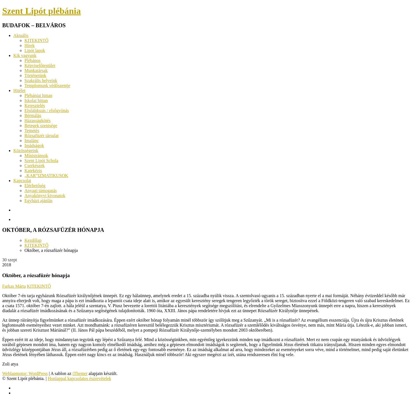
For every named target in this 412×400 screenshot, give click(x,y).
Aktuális (20, 35)
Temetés (31, 130)
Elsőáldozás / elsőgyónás (46, 110)
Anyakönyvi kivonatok (44, 195)
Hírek (29, 45)
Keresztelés (34, 105)
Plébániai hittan (38, 95)
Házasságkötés (37, 120)
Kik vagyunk (24, 55)
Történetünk (35, 75)
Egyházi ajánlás (38, 200)
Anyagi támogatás (40, 190)
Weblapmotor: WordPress (25, 373)
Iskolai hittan (36, 100)
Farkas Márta (14, 286)
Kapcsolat (22, 180)
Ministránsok (36, 155)
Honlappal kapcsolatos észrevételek (79, 378)
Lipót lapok (34, 50)
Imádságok (34, 145)
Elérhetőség (35, 185)
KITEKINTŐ (36, 40)
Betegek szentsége (40, 125)
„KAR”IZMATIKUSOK (46, 175)
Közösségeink (25, 150)
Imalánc (31, 140)
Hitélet (19, 90)
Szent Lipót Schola (41, 160)
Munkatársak (36, 70)
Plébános (32, 60)
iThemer (80, 373)
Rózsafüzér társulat (41, 135)
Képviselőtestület (39, 65)
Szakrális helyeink (40, 80)
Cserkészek (34, 165)
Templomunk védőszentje (47, 85)
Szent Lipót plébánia (41, 11)
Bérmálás (32, 115)
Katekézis (33, 170)
